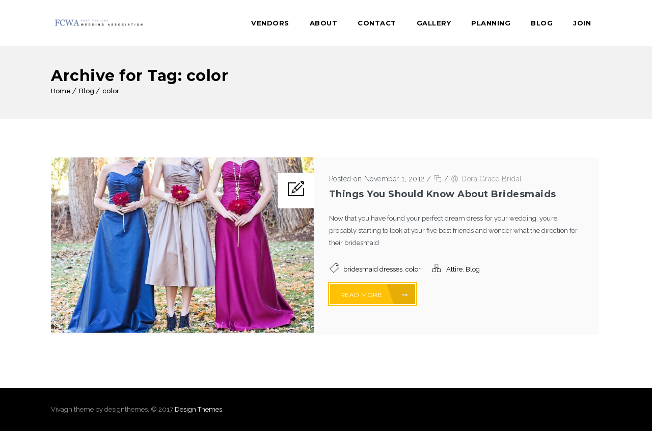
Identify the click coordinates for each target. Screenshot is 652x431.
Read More (374, 295)
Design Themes (198, 409)
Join (582, 23)
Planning (490, 23)
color (110, 91)
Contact (377, 23)
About (324, 23)
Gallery (434, 23)
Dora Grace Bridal (491, 179)
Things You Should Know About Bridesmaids (442, 194)
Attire (454, 269)
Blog (542, 23)
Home (61, 91)
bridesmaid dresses (372, 269)
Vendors (270, 23)
